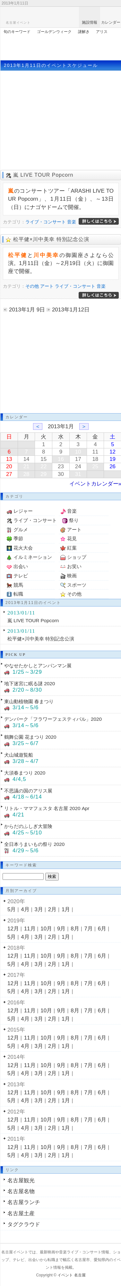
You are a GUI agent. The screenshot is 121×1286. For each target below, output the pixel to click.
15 (43, 459)
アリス (102, 31)
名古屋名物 (21, 1191)
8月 (75, 929)
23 (61, 466)
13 (9, 459)
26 (112, 466)
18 (95, 459)
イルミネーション (32, 557)
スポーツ (76, 585)
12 (112, 452)
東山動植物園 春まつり (29, 701)
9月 (61, 929)
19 (112, 459)
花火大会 (23, 548)
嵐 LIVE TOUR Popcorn (43, 175)
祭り (74, 520)
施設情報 (89, 22)
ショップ (76, 557)
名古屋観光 (21, 1180)
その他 (32, 286)
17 (78, 459)
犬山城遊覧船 (18, 755)
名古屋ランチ (23, 1202)
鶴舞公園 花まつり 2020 (30, 737)
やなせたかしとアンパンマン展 (38, 665)
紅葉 (72, 548)
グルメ (20, 529)
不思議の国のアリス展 (28, 790)
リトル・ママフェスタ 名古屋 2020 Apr (46, 808)
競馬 (18, 585)
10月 (46, 929)
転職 (18, 594)
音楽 (71, 221)
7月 (88, 929)
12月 (13, 929)
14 (26, 459)
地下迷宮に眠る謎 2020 (29, 683)
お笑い (74, 566)
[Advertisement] (61, 46)
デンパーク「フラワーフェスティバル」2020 (53, 719)
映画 (72, 575)
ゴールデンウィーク (54, 31)
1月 (66, 909)
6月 (102, 929)
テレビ (20, 575)
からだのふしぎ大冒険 (28, 826)
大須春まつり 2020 (24, 773)
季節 (18, 538)
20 (9, 466)
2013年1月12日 (71, 310)
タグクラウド (23, 1224)
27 (9, 474)
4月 (25, 909)
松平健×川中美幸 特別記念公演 (51, 239)
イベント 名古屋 (71, 1275)
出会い (20, 566)
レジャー (23, 511)
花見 (72, 538)
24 (78, 466)
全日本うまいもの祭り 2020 (34, 844)
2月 (52, 909)
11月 (30, 929)
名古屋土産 (21, 1213)
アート (47, 286)
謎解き (84, 31)
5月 (11, 909)
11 (95, 452)
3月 (39, 909)
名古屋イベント (18, 22)
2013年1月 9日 (27, 310)
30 (61, 474)
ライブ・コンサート (45, 221)
